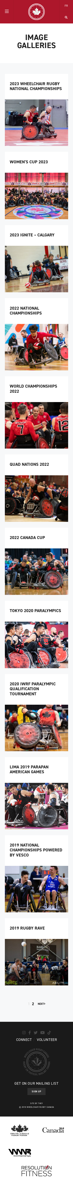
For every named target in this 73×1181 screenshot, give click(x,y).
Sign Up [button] (36, 1091)
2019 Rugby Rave (27, 928)
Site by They (36, 1103)
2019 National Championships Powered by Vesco (36, 850)
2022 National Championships (26, 310)
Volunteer (47, 1039)
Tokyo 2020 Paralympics (35, 610)
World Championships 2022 (33, 388)
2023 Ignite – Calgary (32, 235)
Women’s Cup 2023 (29, 162)
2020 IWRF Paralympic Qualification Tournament (33, 689)
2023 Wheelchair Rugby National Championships (36, 86)
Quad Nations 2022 (29, 464)
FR (66, 6)
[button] (6, 11)
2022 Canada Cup (27, 537)
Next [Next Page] (41, 1004)
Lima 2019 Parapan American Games (29, 769)
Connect (24, 1039)
